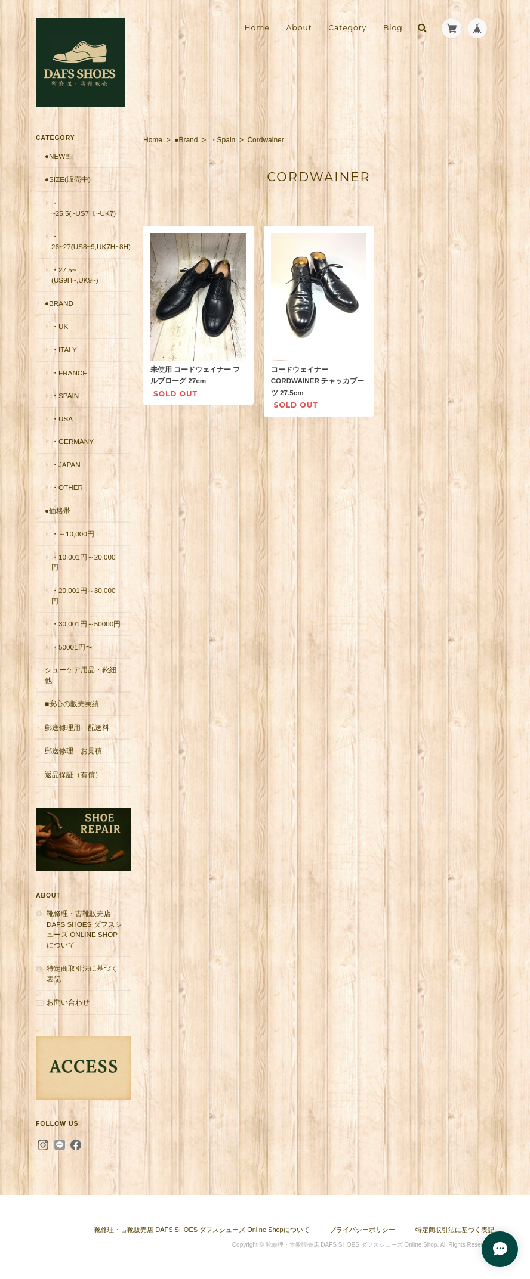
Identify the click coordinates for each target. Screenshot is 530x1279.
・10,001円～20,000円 (83, 562)
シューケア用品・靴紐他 (80, 675)
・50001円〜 (72, 647)
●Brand (186, 140)
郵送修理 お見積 (73, 751)
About (299, 27)
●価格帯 (57, 510)
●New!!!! (59, 156)
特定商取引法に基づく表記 (82, 973)
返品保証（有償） (73, 774)
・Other (67, 487)
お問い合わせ (68, 1002)
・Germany (72, 441)
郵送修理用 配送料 (77, 727)
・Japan (66, 464)
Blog (393, 27)
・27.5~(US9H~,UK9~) (74, 275)
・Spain (223, 140)
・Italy (64, 349)
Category (347, 27)
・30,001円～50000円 (86, 624)
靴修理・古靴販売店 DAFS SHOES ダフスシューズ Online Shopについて (84, 929)
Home (257, 27)
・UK (59, 326)
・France (69, 373)
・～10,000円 (72, 534)
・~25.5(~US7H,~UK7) (83, 208)
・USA (62, 419)
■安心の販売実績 (72, 703)
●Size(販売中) (68, 179)
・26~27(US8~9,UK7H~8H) (91, 241)
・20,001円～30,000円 (83, 595)
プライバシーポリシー (362, 1229)
